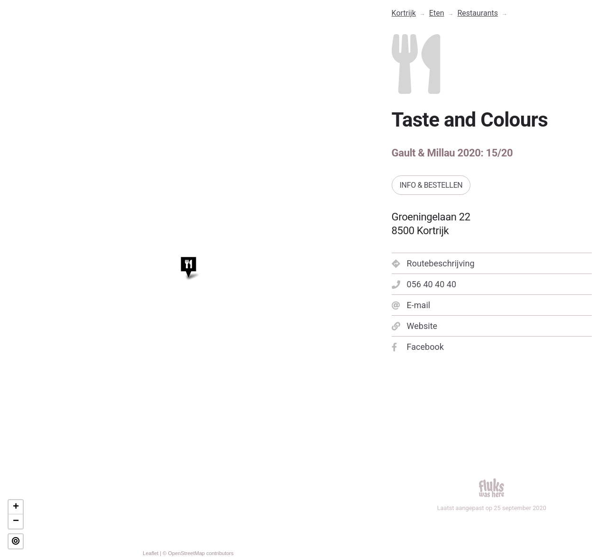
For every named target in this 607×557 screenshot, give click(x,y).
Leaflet (150, 553)
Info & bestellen (431, 185)
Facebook (418, 347)
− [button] (16, 521)
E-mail (411, 305)
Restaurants (478, 13)
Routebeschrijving (433, 263)
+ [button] (16, 507)
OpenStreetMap (186, 553)
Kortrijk (404, 13)
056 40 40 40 (424, 284)
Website (414, 326)
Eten (436, 13)
